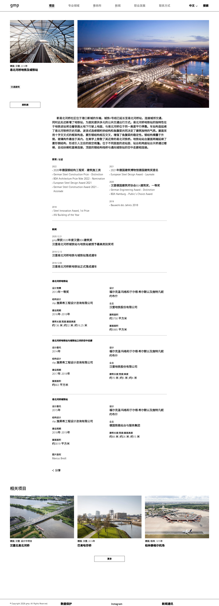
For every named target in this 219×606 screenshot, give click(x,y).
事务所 (97, 5)
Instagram (116, 604)
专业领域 (73, 5)
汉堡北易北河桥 (19, 545)
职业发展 (139, 5)
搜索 (206, 5)
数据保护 (66, 604)
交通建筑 (15, 87)
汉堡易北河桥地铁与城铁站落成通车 (74, 255)
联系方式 (164, 5)
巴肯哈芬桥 (84, 545)
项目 (51, 5)
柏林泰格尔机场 (155, 545)
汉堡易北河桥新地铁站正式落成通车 (74, 266)
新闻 (118, 5)
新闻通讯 (167, 604)
